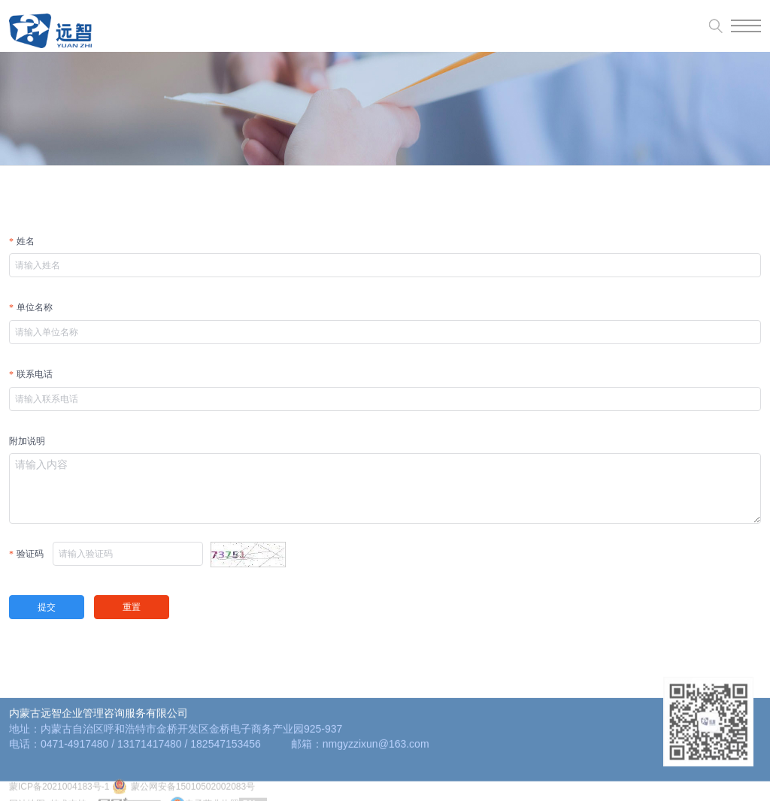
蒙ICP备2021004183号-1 (59, 794)
